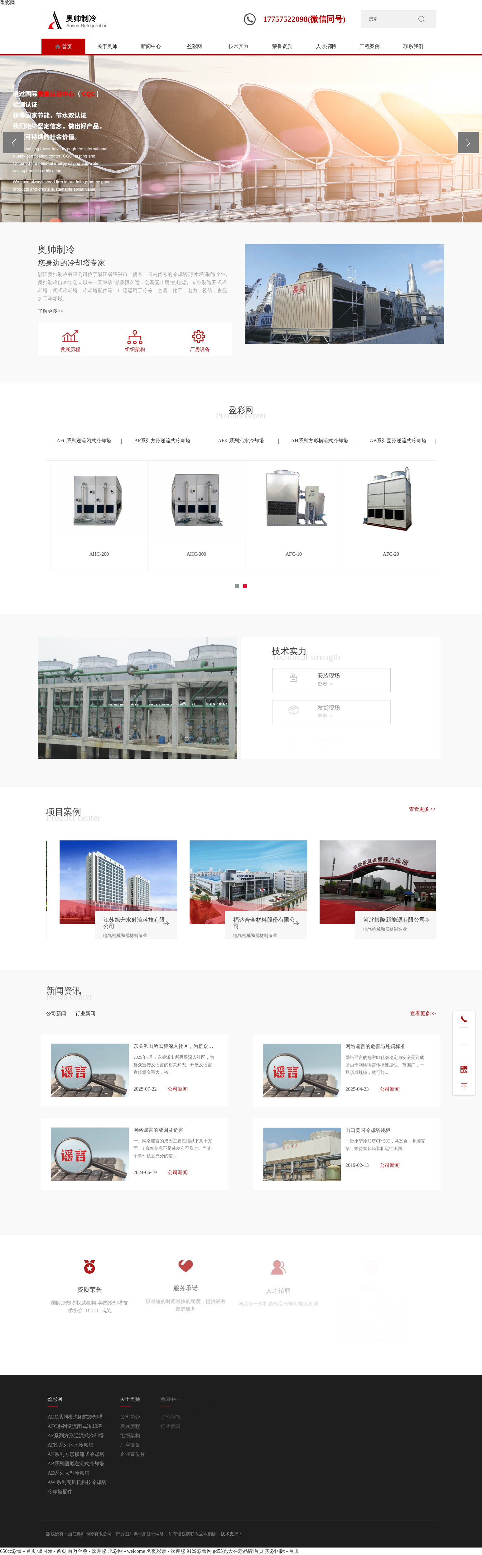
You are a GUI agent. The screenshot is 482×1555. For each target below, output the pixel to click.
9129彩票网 (199, 1551)
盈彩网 (7, 2)
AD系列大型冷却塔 (79, 1473)
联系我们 (413, 46)
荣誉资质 (282, 46)
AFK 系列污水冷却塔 (241, 440)
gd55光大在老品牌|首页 (238, 1551)
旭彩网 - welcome (126, 1551)
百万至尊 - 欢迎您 (87, 1551)
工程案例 (370, 46)
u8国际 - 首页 (51, 1551)
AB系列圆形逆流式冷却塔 (398, 440)
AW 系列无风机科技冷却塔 (87, 1482)
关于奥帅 (107, 46)
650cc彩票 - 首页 (18, 1551)
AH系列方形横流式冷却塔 (319, 440)
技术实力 (238, 46)
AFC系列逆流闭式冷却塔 (83, 440)
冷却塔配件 (70, 1491)
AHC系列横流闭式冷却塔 (85, 1416)
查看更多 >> (422, 809)
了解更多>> (22, 311)
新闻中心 (151, 46)
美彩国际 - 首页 (282, 1551)
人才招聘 (326, 46)
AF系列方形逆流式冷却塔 (162, 440)
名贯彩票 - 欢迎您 (165, 1551)
